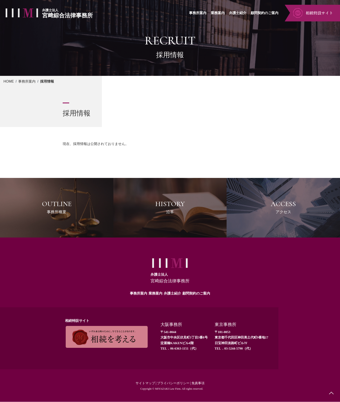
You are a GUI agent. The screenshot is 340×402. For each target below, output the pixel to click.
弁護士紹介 (172, 293)
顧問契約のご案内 (196, 293)
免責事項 (200, 383)
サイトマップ (143, 383)
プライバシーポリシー (173, 383)
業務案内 (155, 293)
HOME (8, 81)
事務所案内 (27, 81)
